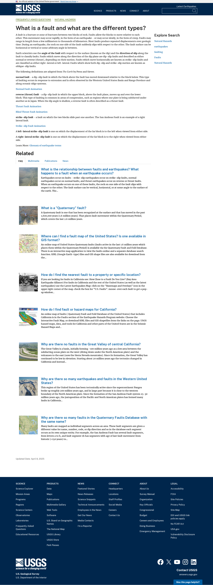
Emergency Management (152, 531)
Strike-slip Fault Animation (31, 126)
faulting (158, 52)
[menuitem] (98, 9)
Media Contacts (86, 520)
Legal (174, 483)
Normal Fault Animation (29, 89)
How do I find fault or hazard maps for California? (79, 309)
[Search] (194, 11)
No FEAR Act (177, 524)
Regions (20, 504)
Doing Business (147, 526)
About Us (144, 488)
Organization (146, 499)
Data (49, 488)
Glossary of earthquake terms (45, 145)
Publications (51, 161)
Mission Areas (23, 494)
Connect (134, 11)
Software (51, 515)
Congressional (147, 510)
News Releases (85, 494)
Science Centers (24, 510)
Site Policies (177, 499)
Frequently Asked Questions (33, 19)
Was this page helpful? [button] (188, 582)
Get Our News (85, 515)
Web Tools (52, 510)
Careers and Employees (152, 520)
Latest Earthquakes (186, 6)
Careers (113, 510)
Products (111, 11)
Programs (21, 499)
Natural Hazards (65, 19)
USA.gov (175, 529)
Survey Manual (147, 494)
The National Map (56, 529)
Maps (49, 494)
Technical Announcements (91, 504)
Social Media (115, 504)
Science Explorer (24, 488)
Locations (113, 494)
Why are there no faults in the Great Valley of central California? (91, 344)
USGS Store (53, 540)
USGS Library (54, 534)
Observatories (23, 515)
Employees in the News (89, 510)
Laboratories (22, 520)
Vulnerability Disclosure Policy (183, 536)
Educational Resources (27, 534)
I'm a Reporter (85, 526)
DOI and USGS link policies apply (180, 517)
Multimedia (33, 161)
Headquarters (116, 488)
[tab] (20, 161)
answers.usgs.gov (188, 574)
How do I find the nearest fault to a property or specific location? (91, 275)
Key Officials (146, 504)
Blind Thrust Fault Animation (32, 111)
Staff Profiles (115, 499)
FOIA (173, 494)
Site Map (175, 510)
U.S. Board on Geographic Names (60, 522)
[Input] (179, 11)
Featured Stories (86, 488)
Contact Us (114, 515)
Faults (157, 57)
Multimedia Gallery (56, 504)
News (123, 11)
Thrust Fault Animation (28, 106)
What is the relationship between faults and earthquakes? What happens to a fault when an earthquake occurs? (90, 171)
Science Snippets (86, 499)
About (146, 11)
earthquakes (161, 46)
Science (98, 11)
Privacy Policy (178, 504)
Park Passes (53, 545)
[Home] (28, 13)
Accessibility (177, 488)
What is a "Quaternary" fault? (63, 208)
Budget (143, 515)
